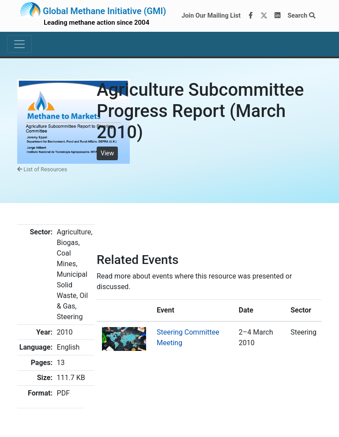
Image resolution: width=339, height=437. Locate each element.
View (107, 153)
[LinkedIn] (278, 16)
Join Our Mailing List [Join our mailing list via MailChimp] (211, 15)
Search (301, 15)
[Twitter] (263, 16)
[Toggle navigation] (19, 44)
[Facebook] (251, 16)
